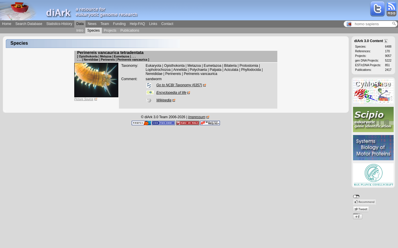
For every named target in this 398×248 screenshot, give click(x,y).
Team (104, 24)
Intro (79, 30)
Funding (119, 24)
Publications (129, 30)
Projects (110, 30)
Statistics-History (59, 24)
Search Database (28, 24)
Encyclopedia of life (171, 93)
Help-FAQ (137, 24)
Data (80, 24)
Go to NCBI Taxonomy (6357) (179, 85)
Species (93, 30)
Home (6, 24)
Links (153, 24)
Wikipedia (163, 100)
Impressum (196, 117)
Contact (167, 24)
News (92, 24)
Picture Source (83, 99)
